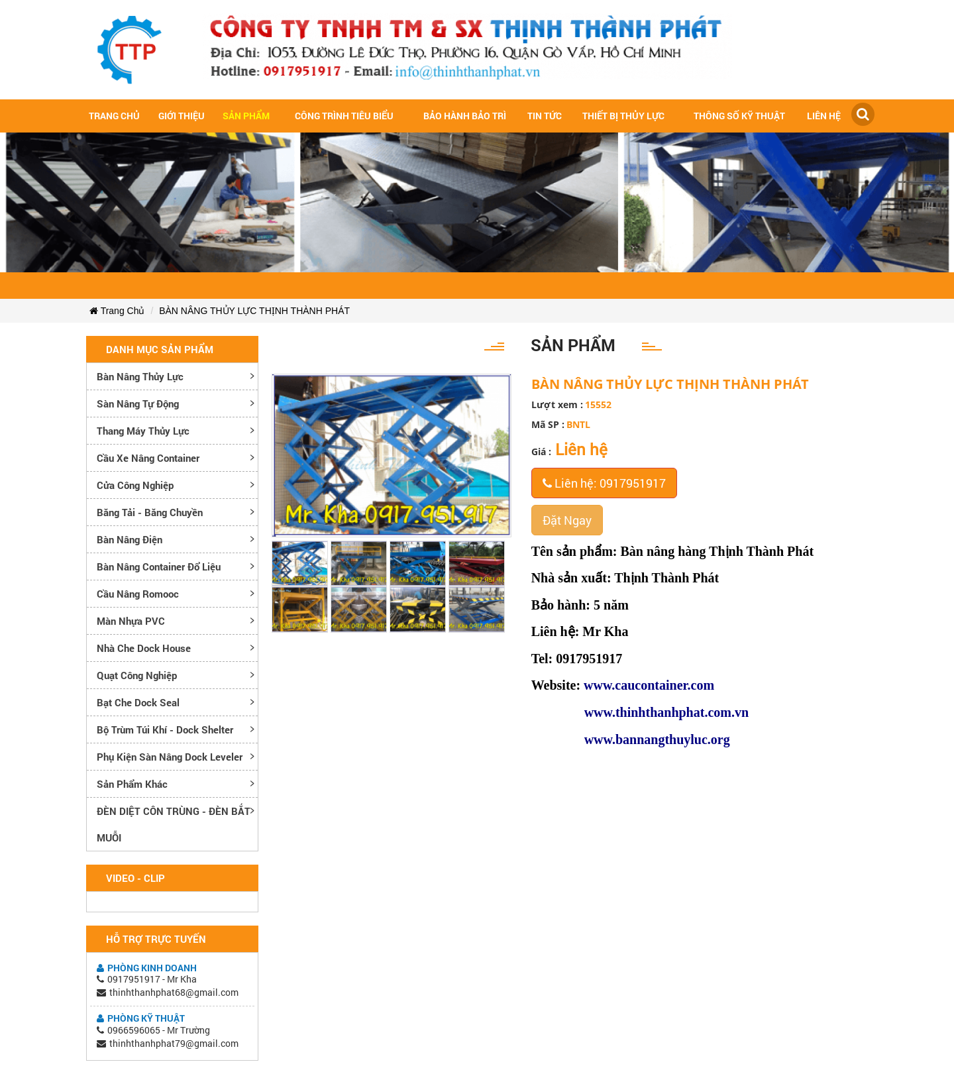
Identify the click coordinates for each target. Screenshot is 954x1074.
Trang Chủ (116, 310)
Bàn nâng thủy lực (140, 376)
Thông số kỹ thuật (739, 115)
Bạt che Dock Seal (138, 702)
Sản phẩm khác (132, 783)
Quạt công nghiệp (137, 675)
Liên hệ (824, 115)
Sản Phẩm (246, 115)
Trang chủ (114, 115)
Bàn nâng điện (129, 539)
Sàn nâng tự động (138, 403)
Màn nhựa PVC (131, 620)
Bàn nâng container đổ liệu (159, 566)
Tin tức (544, 115)
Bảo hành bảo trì (464, 115)
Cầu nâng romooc (138, 593)
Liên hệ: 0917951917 (604, 483)
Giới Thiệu (181, 115)
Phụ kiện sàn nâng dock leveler (169, 756)
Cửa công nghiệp (135, 485)
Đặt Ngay (567, 520)
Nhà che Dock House (144, 648)
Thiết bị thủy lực (623, 115)
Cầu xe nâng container (148, 457)
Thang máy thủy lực (143, 430)
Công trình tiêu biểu (344, 115)
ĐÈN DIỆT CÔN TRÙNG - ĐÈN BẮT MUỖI (173, 824)
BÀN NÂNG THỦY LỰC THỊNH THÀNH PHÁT (254, 310)
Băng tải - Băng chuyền (150, 512)
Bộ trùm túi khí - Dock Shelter (165, 729)
